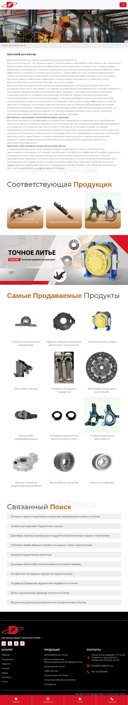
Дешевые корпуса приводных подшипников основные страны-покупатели (60, 535)
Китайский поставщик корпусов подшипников (41, 573)
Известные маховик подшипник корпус (37, 526)
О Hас (80, 700)
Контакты (112, 700)
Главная (5, 45)
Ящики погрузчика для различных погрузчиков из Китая (48, 602)
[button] (116, 210)
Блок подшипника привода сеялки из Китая (40, 592)
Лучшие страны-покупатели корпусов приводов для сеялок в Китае (55, 516)
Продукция (48, 700)
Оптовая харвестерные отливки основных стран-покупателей (51, 545)
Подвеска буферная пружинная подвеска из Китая (44, 583)
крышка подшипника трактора (31, 554)
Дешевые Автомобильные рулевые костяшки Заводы (46, 564)
